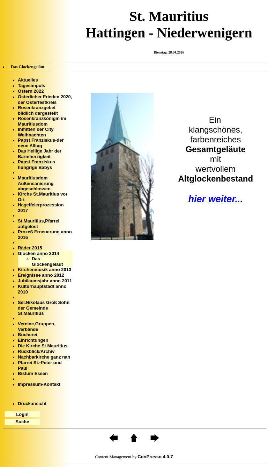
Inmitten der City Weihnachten (36, 132)
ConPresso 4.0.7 (155, 456)
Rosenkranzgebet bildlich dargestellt (38, 110)
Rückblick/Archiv (36, 351)
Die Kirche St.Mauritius (42, 345)
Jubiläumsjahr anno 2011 (45, 280)
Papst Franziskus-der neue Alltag (41, 142)
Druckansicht (32, 403)
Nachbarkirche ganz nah (44, 357)
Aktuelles (28, 80)
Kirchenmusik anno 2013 (44, 269)
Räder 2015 (30, 247)
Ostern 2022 (31, 91)
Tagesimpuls (31, 85)
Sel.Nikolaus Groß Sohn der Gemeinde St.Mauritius (43, 308)
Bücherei (27, 334)
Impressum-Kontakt (39, 384)
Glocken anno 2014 (38, 253)
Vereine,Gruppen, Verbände (36, 326)
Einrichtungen (33, 340)
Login (22, 414)
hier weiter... (215, 198)
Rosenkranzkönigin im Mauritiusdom (42, 121)
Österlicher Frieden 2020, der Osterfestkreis (45, 99)
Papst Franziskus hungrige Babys (36, 164)
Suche (22, 421)
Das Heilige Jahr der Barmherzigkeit (39, 153)
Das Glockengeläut (47, 261)
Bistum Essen (33, 373)
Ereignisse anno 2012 (41, 275)
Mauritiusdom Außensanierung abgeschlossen (36, 183)
